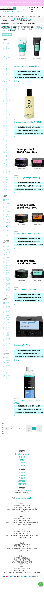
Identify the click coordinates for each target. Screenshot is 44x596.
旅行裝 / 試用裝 (6, 27)
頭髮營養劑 (16, 27)
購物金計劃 (11, 30)
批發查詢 (22, 463)
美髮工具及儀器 (31, 24)
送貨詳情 (22, 475)
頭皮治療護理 (5, 24)
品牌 (40, 17)
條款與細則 (22, 481)
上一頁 (29, 428)
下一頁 (39, 428)
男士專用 (25, 27)
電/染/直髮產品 (18, 24)
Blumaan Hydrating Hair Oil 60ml (27, 122)
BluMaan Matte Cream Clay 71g (27, 289)
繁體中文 (32, 11)
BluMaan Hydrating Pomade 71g (27, 178)
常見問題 (22, 472)
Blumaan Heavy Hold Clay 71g (26, 233)
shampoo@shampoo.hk (24, 498)
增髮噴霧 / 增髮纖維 (26, 20)
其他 (3, 30)
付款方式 (22, 478)
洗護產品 (4, 20)
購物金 (22, 460)
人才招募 (22, 465)
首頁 (17, 17)
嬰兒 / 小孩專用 (35, 27)
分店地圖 (22, 457)
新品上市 (24, 17)
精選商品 (32, 17)
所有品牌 (2, 17)
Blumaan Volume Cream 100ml (26, 66)
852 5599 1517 (26, 490)
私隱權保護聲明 (22, 484)
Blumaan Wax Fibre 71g (23, 345)
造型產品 (14, 20)
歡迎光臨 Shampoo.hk (22, 454)
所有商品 (10, 17)
